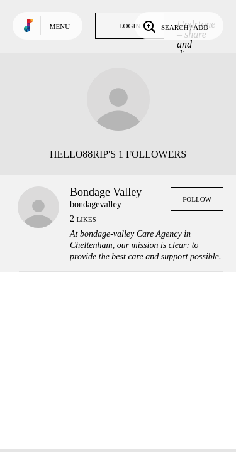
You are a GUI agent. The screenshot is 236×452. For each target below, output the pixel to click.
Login (129, 26)
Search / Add (174, 25)
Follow (197, 199)
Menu (60, 26)
